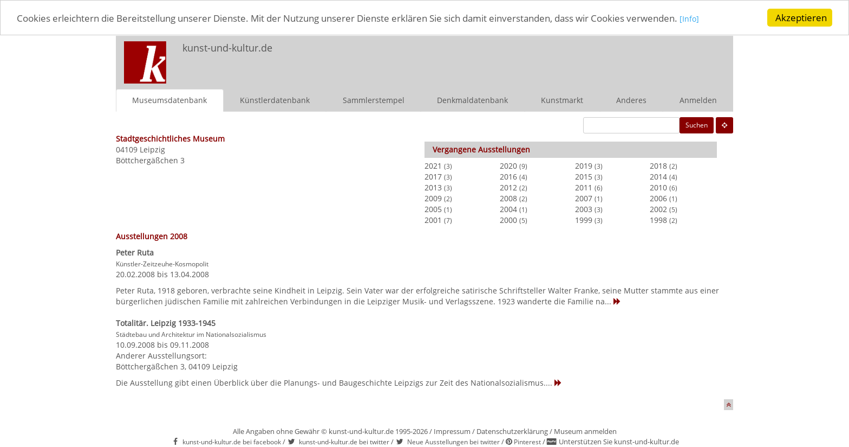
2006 (658, 198)
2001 (433, 219)
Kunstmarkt (562, 99)
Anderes (631, 99)
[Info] (689, 19)
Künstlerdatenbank (275, 99)
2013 (433, 187)
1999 (583, 219)
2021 (433, 165)
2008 (508, 198)
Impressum (452, 431)
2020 (508, 165)
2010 (658, 187)
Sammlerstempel (373, 99)
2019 (583, 165)
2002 (658, 208)
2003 (583, 208)
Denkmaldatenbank (472, 99)
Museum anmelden (585, 431)
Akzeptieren (801, 17)
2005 (433, 208)
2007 (583, 198)
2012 (508, 187)
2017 (433, 176)
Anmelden (698, 99)
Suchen (696, 124)
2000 (508, 219)
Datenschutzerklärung (512, 431)
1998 (658, 219)
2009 (433, 198)
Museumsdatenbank (169, 99)
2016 (508, 176)
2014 (658, 176)
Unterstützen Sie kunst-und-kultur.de (619, 441)
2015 (583, 176)
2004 (508, 208)
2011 (583, 187)
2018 (658, 165)
